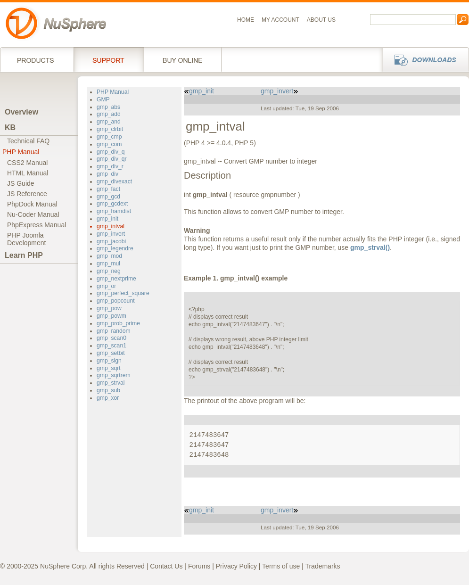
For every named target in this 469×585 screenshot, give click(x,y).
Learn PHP (24, 255)
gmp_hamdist (114, 211)
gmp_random (114, 331)
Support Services (109, 59)
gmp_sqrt (109, 368)
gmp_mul (108, 263)
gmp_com (109, 144)
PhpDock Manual (32, 204)
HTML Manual (27, 173)
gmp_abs (108, 107)
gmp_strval (111, 382)
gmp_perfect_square (123, 293)
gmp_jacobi (111, 241)
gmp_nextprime (116, 278)
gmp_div (107, 174)
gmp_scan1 (111, 345)
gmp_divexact (114, 181)
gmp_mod (109, 256)
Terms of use (281, 566)
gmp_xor (108, 398)
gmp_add (109, 114)
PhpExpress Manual (36, 225)
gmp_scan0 (111, 338)
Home (245, 19)
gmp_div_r (110, 166)
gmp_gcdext (112, 203)
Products (37, 59)
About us (321, 19)
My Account (280, 19)
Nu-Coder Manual (33, 214)
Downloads (423, 59)
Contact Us (166, 566)
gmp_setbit (111, 353)
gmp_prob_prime (118, 323)
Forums (199, 566)
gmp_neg (109, 271)
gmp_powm (111, 316)
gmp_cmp (109, 136)
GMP (103, 99)
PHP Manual (20, 152)
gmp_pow (109, 308)
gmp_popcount (116, 300)
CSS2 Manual (27, 162)
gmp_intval (110, 226)
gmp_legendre (115, 248)
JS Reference (27, 194)
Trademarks (322, 566)
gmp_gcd (108, 196)
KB (10, 128)
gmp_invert (111, 234)
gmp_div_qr (112, 159)
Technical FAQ (28, 141)
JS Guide (20, 183)
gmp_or (106, 286)
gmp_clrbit (110, 129)
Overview (21, 112)
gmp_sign (109, 360)
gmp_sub (108, 390)
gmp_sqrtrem (114, 375)
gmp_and (109, 121)
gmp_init (107, 218)
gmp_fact (108, 189)
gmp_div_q (111, 151)
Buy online (183, 59)
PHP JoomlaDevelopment (26, 239)
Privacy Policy (236, 566)
